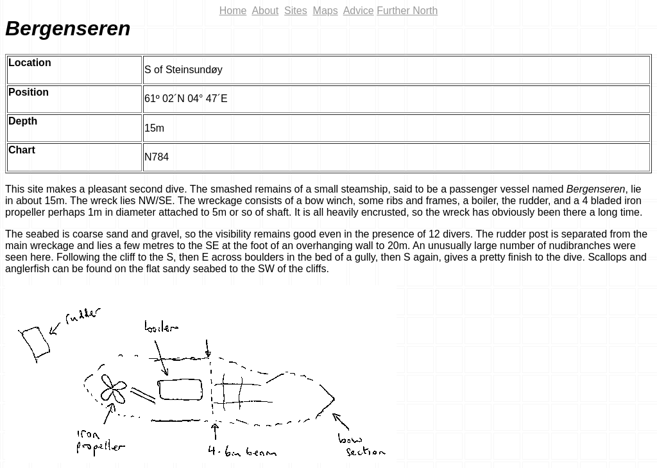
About (265, 10)
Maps (325, 10)
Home (233, 10)
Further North (407, 10)
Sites (295, 10)
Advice (358, 10)
